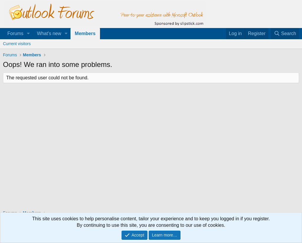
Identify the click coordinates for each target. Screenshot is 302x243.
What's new (49, 33)
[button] (28, 33)
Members (85, 33)
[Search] (285, 33)
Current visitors (17, 43)
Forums (15, 33)
